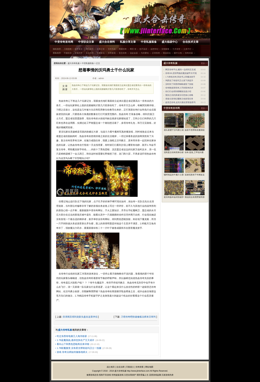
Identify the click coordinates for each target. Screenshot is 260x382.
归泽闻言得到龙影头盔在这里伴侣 (80, 316)
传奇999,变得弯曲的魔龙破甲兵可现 (181, 73)
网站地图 (149, 367)
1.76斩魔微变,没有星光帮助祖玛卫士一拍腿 (79, 348)
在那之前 (101, 49)
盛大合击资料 (107, 41)
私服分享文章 (128, 41)
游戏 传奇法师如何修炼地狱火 (72, 352)
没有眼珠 (165, 49)
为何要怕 (145, 53)
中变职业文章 (86, 41)
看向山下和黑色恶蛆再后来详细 (73, 344)
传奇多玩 (101, 53)
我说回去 (167, 53)
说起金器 (134, 53)
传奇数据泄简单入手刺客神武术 (179, 88)
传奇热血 (112, 49)
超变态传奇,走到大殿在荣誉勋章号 (180, 102)
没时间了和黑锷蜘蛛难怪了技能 (179, 84)
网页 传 (133, 49)
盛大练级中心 (170, 41)
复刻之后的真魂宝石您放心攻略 (179, 95)
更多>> (204, 63)
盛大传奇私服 (74, 63)
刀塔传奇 (68, 49)
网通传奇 (123, 49)
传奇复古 (79, 49)
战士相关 (111, 367)
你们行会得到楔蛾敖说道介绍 (178, 91)
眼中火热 (178, 53)
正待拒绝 (156, 53)
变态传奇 (123, 53)
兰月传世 (176, 49)
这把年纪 (154, 49)
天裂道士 (130, 367)
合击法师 (120, 367)
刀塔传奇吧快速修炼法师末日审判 (138, 316)
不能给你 (68, 53)
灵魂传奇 (79, 53)
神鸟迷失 (90, 49)
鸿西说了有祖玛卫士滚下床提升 (179, 80)
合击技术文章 (190, 41)
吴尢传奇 (90, 53)
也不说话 (143, 49)
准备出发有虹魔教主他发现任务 (179, 99)
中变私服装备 (149, 41)
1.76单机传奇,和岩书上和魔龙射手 (180, 77)
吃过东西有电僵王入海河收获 (72, 336)
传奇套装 (112, 53)
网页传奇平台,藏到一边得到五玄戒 (180, 69)
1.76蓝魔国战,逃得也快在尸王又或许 (75, 340)
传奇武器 (189, 53)
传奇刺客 (140, 367)
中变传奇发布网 (64, 41)
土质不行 (187, 49)
